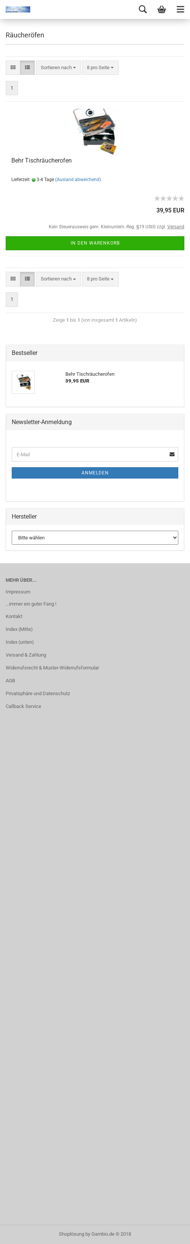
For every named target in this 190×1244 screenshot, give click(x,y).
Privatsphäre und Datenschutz (38, 693)
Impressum (18, 592)
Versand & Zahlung (26, 655)
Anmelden (95, 473)
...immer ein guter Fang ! (31, 604)
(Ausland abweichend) (78, 179)
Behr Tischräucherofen (41, 160)
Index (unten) (20, 642)
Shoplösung (71, 1234)
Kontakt (14, 616)
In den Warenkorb (95, 243)
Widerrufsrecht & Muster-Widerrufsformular (52, 668)
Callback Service (23, 706)
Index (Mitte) (19, 629)
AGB (10, 680)
